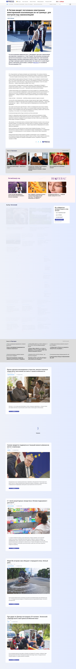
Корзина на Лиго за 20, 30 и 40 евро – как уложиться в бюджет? (37, 292)
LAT (7, 4)
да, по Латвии (59, 193)
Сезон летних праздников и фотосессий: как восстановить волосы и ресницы (16, 174)
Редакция (51, 4)
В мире (18, 1)
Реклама (54, 4)
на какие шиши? (59, 195)
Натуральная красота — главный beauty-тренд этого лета (56, 174)
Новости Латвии (33, 1)
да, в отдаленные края (60, 191)
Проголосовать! (59, 198)
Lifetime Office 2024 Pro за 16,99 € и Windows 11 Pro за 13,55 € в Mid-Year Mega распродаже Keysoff (37, 285)
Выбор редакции (40, 1)
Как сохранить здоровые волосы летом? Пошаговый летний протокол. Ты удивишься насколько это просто (36, 175)
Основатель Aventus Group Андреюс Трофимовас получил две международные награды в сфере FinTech (37, 157)
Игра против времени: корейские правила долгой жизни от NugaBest (16, 292)
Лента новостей (25, 1)
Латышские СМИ (48, 1)
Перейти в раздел (65, 150)
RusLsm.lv (36, 62)
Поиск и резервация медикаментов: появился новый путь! (16, 284)
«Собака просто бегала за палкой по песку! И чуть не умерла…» (59, 284)
